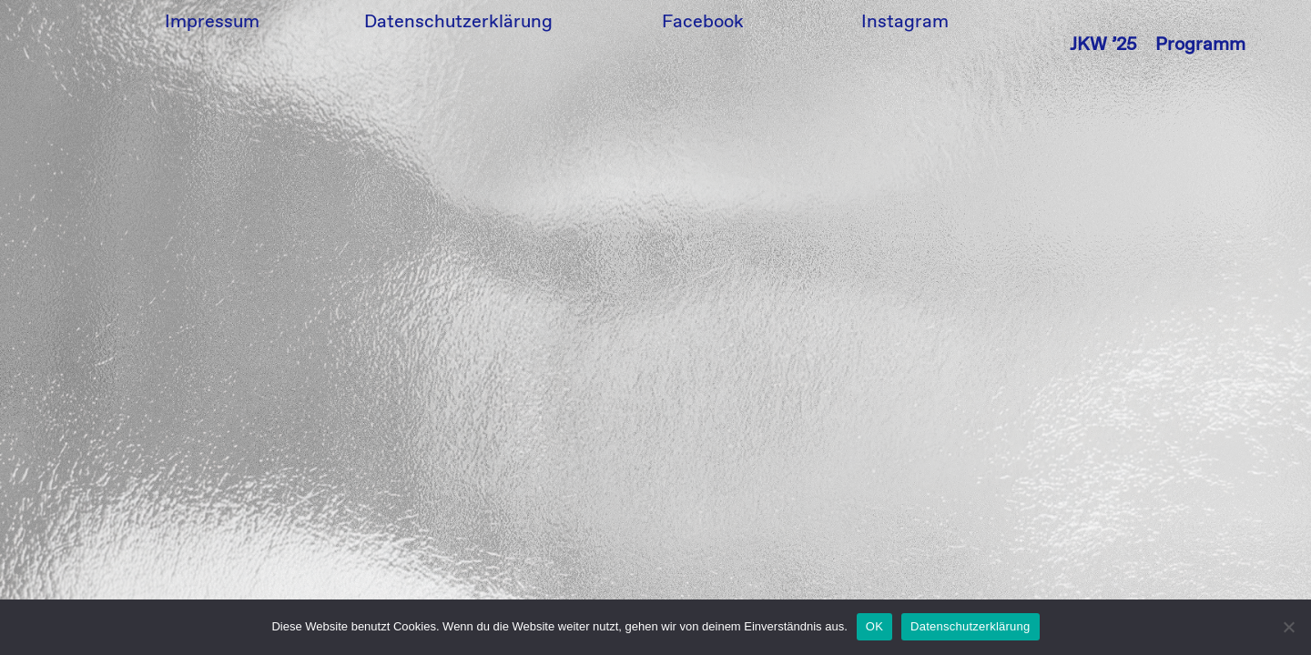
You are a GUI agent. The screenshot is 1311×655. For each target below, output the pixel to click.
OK (874, 626)
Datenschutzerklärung (970, 626)
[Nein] (1288, 627)
